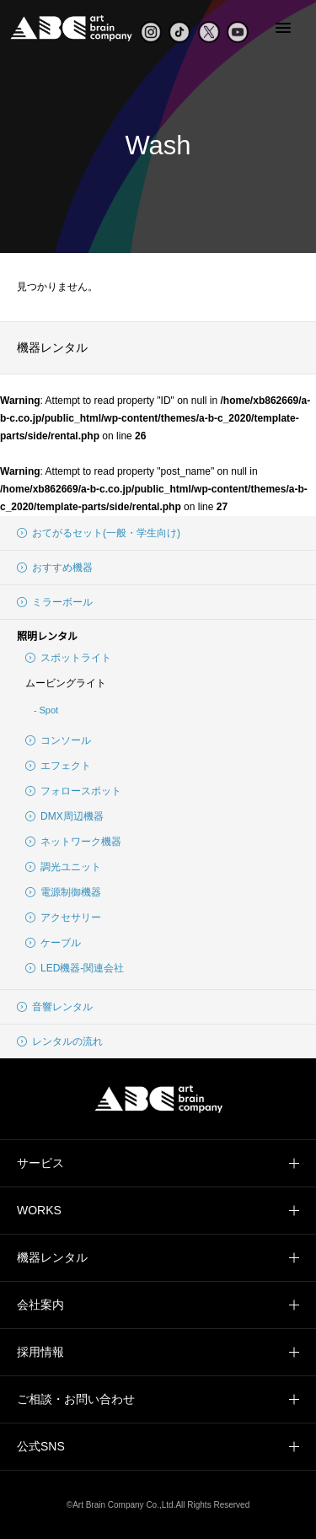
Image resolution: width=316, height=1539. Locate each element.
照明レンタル (47, 637)
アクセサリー (63, 917)
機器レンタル (52, 347)
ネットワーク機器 (73, 841)
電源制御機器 (63, 892)
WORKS (39, 1210)
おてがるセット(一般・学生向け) (98, 533)
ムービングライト (65, 683)
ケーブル (53, 942)
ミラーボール (55, 602)
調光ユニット (63, 866)
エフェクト (58, 765)
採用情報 (40, 1352)
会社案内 (40, 1304)
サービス (40, 1163)
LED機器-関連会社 (74, 968)
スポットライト (68, 657)
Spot (48, 710)
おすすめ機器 (55, 567)
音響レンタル (55, 1006)
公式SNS (41, 1446)
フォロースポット (73, 791)
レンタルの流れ (60, 1041)
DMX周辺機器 (64, 816)
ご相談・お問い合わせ (76, 1399)
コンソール (58, 740)
